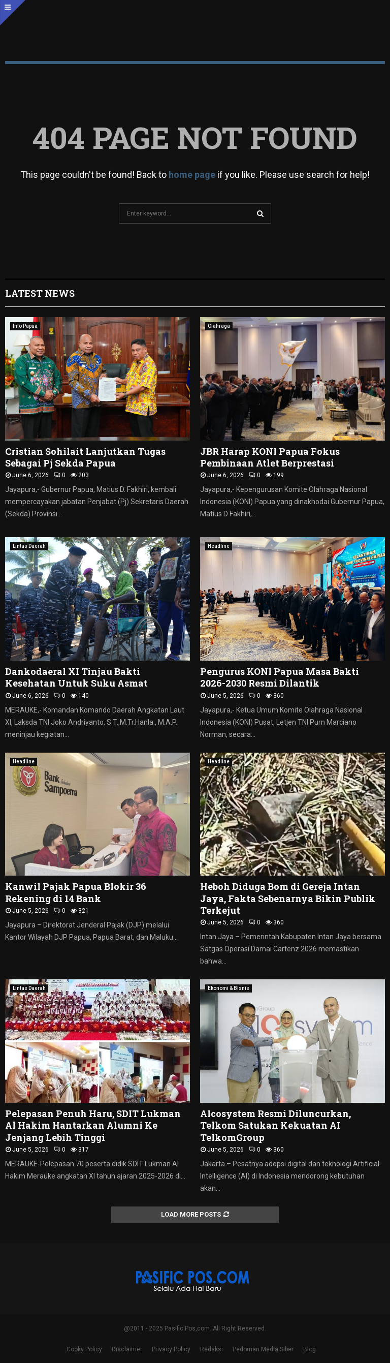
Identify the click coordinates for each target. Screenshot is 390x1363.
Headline (219, 546)
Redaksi (211, 1349)
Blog (309, 1349)
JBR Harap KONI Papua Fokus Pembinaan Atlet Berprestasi (270, 457)
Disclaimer (127, 1349)
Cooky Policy (84, 1349)
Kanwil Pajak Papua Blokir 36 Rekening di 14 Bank (75, 892)
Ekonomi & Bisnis (228, 988)
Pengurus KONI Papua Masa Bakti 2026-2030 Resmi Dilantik (279, 677)
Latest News (40, 293)
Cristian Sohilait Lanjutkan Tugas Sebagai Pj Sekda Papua (85, 457)
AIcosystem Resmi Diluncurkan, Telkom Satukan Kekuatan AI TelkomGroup (275, 1125)
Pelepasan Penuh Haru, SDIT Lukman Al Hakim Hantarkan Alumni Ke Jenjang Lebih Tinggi (93, 1125)
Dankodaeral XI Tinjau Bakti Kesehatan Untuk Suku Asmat (76, 677)
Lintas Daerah (29, 546)
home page (192, 174)
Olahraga (219, 326)
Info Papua (25, 326)
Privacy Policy (171, 1349)
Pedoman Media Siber (263, 1349)
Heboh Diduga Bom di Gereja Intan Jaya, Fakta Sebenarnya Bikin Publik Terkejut (287, 898)
